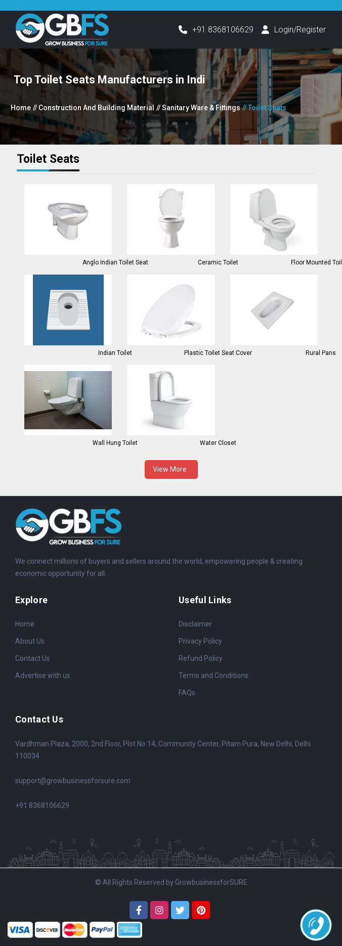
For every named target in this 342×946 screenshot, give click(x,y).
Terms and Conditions (213, 675)
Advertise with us (42, 675)
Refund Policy (201, 658)
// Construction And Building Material (93, 108)
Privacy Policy (200, 641)
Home (21, 108)
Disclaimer (195, 624)
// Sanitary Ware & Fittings (198, 108)
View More (171, 469)
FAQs (187, 693)
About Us (30, 641)
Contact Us (32, 658)
